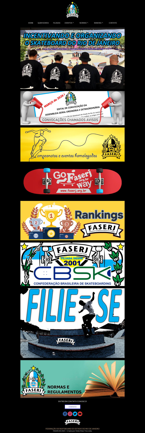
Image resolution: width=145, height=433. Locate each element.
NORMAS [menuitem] (83, 23)
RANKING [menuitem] (97, 23)
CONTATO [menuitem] (113, 23)
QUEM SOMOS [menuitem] (43, 23)
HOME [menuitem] (30, 23)
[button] (72, 407)
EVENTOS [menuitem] (68, 23)
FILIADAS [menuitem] (56, 23)
